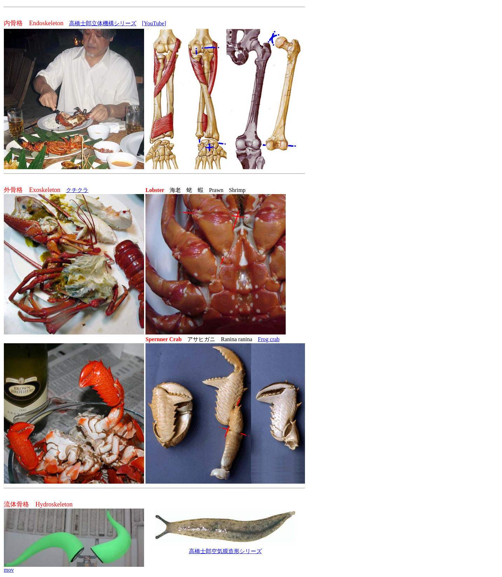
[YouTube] (154, 23)
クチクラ (77, 190)
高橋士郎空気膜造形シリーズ (225, 551)
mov (9, 570)
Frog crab (269, 339)
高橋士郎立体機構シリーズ (102, 23)
